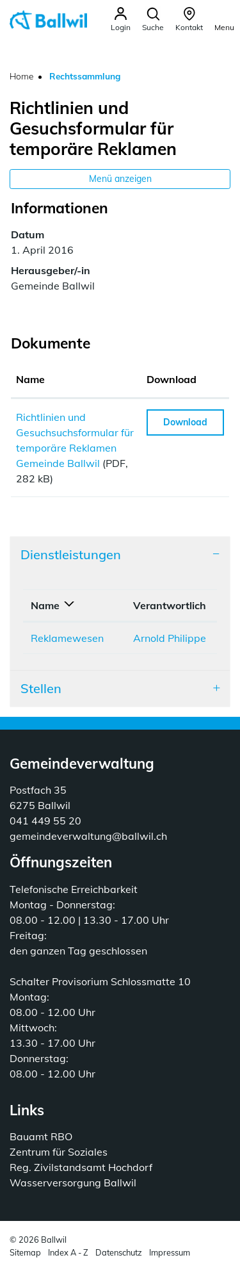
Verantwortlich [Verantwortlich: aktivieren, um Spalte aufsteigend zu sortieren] (169, 605)
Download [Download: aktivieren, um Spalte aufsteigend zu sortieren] (171, 379)
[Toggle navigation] (224, 19)
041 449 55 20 (45, 820)
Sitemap (25, 1252)
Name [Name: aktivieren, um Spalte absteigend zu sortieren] (45, 605)
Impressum (169, 1252)
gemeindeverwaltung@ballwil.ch (88, 836)
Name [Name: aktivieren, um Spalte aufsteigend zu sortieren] (30, 379)
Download (185, 422)
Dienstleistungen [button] (70, 554)
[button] (153, 19)
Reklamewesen (67, 638)
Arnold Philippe (169, 638)
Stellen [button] (40, 688)
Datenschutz (118, 1252)
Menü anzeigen (120, 178)
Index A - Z (68, 1252)
